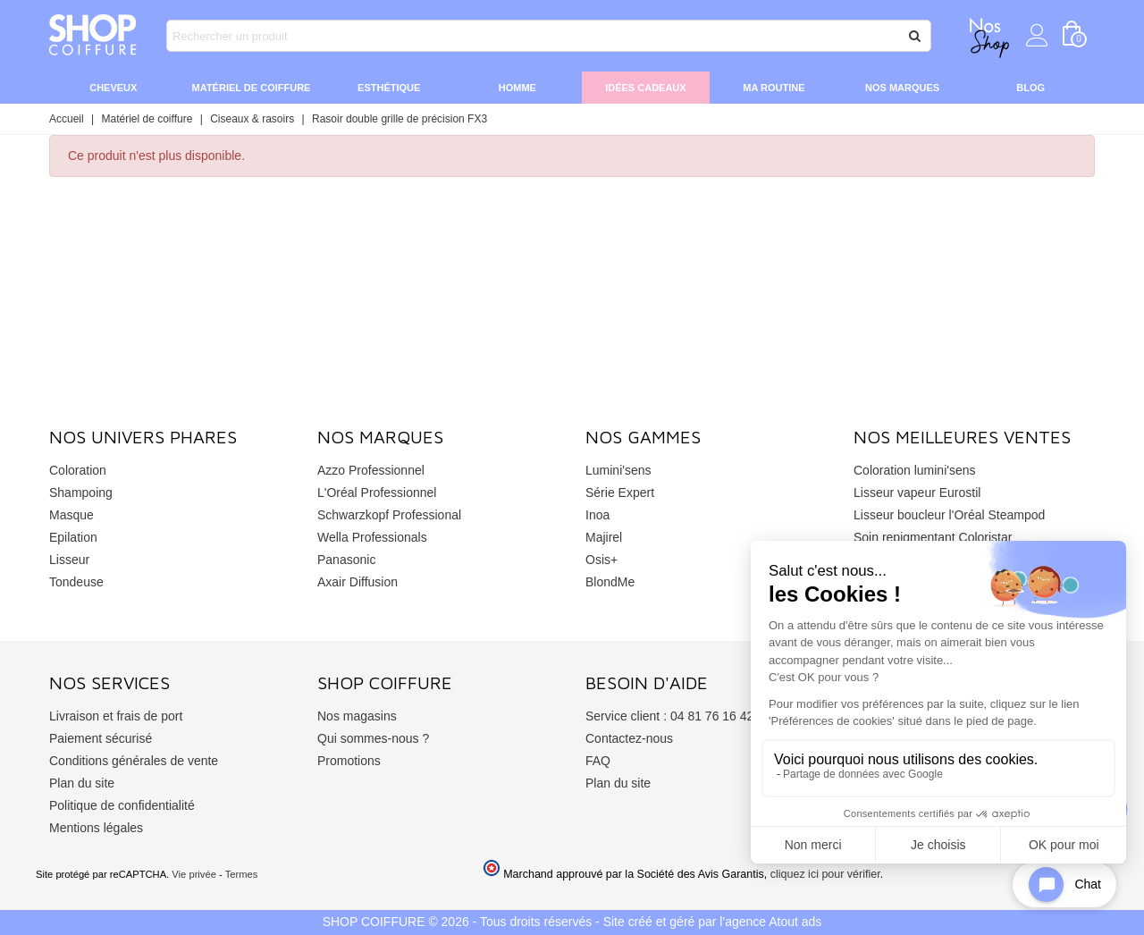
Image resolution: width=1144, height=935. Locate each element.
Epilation (73, 537)
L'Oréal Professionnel (376, 492)
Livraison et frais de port (115, 716)
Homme (517, 87)
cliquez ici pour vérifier (825, 874)
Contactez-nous (629, 738)
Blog (1030, 87)
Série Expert (619, 492)
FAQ (597, 761)
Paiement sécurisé (100, 738)
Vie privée (194, 874)
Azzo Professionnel (371, 470)
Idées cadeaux (645, 87)
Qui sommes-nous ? (373, 738)
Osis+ (601, 559)
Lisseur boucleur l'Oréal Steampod (949, 515)
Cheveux (113, 87)
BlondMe (610, 582)
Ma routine (773, 87)
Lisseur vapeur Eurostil (917, 492)
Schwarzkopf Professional (389, 515)
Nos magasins (357, 716)
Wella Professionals (372, 537)
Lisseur (69, 559)
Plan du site (81, 783)
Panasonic (346, 559)
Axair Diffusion (357, 582)
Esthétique (389, 87)
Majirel (603, 537)
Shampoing (81, 492)
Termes (241, 874)
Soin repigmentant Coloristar (933, 537)
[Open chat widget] (1064, 884)
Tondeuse (76, 582)
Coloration (77, 470)
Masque (71, 515)
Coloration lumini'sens (915, 470)
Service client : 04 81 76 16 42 (669, 716)
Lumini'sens (618, 470)
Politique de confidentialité (122, 805)
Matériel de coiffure (251, 87)
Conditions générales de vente (133, 761)
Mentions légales (96, 828)
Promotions (349, 761)
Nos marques (902, 87)
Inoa (597, 515)
